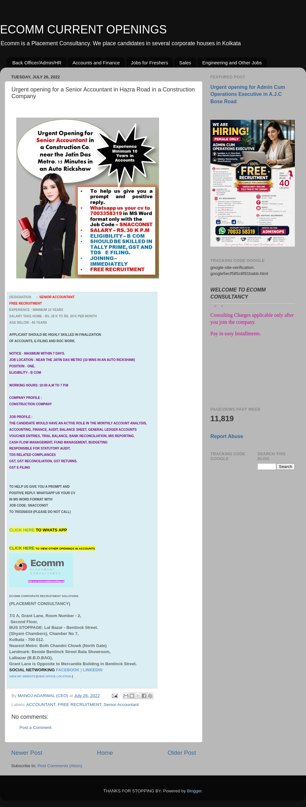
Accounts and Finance (96, 62)
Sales (185, 62)
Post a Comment (35, 727)
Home (105, 752)
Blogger (194, 791)
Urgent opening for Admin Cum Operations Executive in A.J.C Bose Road (247, 94)
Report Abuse (226, 436)
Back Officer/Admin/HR (37, 62)
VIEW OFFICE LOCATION (54, 676)
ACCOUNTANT (40, 704)
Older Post (182, 752)
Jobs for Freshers (149, 62)
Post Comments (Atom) (60, 765)
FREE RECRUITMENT (79, 704)
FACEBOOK (67, 669)
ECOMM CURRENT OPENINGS (83, 29)
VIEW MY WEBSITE (22, 676)
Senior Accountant (121, 704)
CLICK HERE (22, 530)
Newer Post (26, 752)
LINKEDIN (92, 669)
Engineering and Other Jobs (232, 62)
